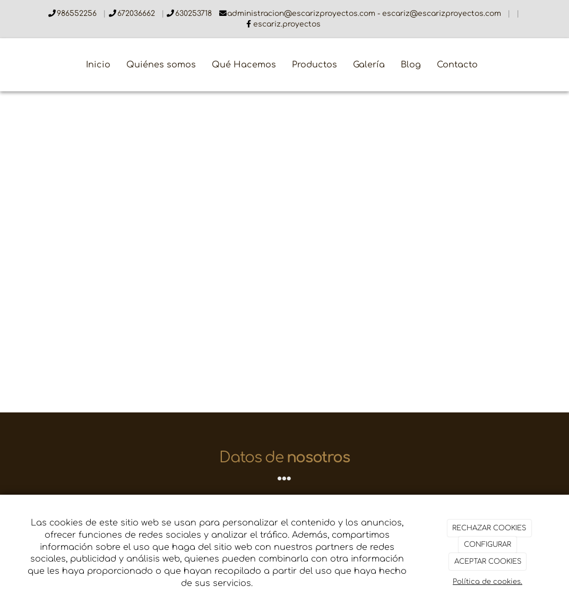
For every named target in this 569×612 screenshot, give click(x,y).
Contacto (457, 65)
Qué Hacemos (244, 65)
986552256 (78, 14)
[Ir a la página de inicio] (5, 64)
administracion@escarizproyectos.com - (304, 14)
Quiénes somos (161, 65)
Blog (411, 65)
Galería (369, 65)
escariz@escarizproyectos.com (442, 14)
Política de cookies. (487, 581)
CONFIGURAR (487, 544)
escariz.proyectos (287, 24)
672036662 (137, 14)
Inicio (98, 65)
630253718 (194, 14)
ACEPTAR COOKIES (487, 561)
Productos (314, 65)
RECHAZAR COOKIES (489, 528)
